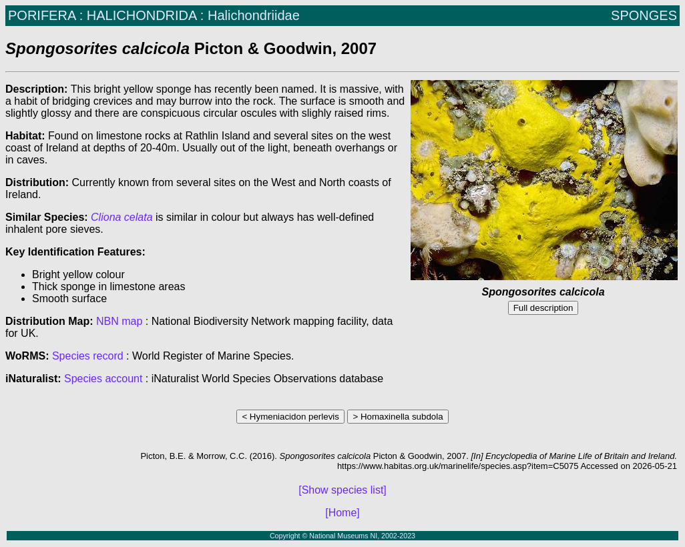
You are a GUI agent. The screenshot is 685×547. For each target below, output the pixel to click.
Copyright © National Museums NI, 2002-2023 (342, 536)
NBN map (121, 321)
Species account (103, 378)
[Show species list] (342, 490)
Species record (88, 356)
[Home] (342, 512)
